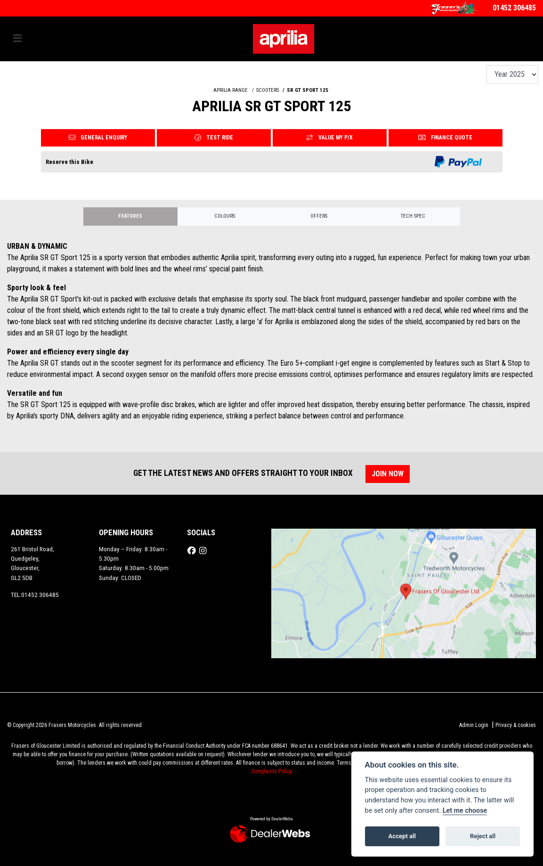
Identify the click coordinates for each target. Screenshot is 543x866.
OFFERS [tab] (318, 216)
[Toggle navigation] (17, 39)
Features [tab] (130, 216)
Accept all (402, 836)
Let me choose (465, 811)
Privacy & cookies (515, 725)
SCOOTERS (267, 90)
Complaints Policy (271, 771)
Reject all (482, 836)
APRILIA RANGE (230, 90)
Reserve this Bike (69, 161)
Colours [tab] (224, 216)
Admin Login (473, 725)
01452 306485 (514, 7)
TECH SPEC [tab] (413, 216)
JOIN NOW (388, 473)
